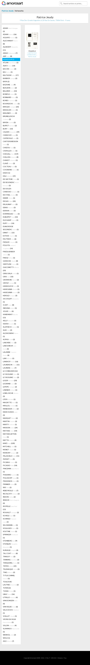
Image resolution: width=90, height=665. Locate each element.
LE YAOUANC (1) (11, 374)
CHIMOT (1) (10, 160)
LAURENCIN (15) (11, 365)
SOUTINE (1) (10, 531)
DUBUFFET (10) (10, 217)
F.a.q (65, 658)
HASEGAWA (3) (11, 292)
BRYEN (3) (9, 122)
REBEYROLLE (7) (10, 491)
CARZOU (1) (9, 148)
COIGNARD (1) (11, 170)
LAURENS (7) (9, 368)
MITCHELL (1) (9, 446)
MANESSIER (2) (11, 409)
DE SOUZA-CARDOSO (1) (11, 190)
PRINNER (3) (9, 484)
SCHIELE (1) (9, 516)
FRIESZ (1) (9, 258)
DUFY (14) (8, 223)
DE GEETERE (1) (11, 179)
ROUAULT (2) (11, 512)
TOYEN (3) (7, 588)
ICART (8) (8, 305)
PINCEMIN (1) (11, 470)
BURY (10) (8, 129)
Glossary (60, 658)
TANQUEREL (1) (11, 563)
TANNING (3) (11, 560)
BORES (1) (10, 100)
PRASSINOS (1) (11, 481)
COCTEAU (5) (10, 167)
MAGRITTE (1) (10, 402)
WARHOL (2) (9, 635)
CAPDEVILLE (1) (10, 138)
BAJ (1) (8, 72)
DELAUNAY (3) (10, 204)
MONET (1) (9, 450)
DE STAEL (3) (10, 195)
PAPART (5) (9, 459)
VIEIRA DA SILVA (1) (9, 620)
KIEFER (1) (9, 324)
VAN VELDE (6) (10, 607)
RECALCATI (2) (11, 494)
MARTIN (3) (10, 421)
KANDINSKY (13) (10, 316)
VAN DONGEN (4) (10, 602)
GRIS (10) (8, 277)
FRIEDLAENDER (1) (9, 253)
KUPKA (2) (9, 339)
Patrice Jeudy (8, 11)
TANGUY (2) (9, 557)
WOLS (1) (6, 638)
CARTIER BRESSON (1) (10, 142)
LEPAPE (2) (10, 387)
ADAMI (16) (9, 34)
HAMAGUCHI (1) (11, 286)
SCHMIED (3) (10, 520)
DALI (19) (9, 176)
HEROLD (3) (10, 296)
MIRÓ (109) (9, 443)
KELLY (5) (9, 321)
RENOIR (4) (11, 501)
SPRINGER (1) (10, 536)
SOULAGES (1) (10, 528)
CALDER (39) (11, 132)
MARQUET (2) (10, 418)
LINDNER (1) (10, 390)
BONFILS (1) (10, 94)
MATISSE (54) (10, 431)
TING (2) (9, 572)
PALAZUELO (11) (11, 456)
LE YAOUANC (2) (11, 377)
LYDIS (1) (9, 399)
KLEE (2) (7, 330)
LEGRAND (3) (10, 384)
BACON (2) (9, 69)
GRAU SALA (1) (11, 273)
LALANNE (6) (10, 353)
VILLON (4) (10, 625)
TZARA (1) (9, 591)
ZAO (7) (8, 641)
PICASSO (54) (10, 465)
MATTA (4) (9, 440)
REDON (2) (9, 497)
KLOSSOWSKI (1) (10, 334)
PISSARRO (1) (11, 475)
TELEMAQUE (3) (11, 569)
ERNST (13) (8, 233)
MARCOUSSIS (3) (10, 413)
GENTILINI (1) (10, 264)
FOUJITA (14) (9, 246)
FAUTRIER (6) (9, 239)
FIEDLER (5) (10, 242)
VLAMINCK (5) (11, 630)
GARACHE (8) (10, 261)
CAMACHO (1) (10, 135)
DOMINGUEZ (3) (11, 214)
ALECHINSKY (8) (10, 42)
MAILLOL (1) (10, 406)
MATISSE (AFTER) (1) (9, 435)
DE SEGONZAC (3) (11, 183)
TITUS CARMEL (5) (9, 576)
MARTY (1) (10, 424)
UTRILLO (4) (10, 597)
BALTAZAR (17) (11, 75)
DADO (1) (6, 173)
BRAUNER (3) (10, 113)
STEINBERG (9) (10, 541)
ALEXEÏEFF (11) (10, 48)
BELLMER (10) (10, 91)
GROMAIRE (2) (11, 280)
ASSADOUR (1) (8, 59)
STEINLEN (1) (10, 545)
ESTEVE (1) (10, 236)
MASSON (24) (10, 428)
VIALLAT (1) (10, 616)
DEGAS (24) (9, 201)
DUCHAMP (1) (10, 220)
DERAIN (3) (9, 211)
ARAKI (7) (10, 53)
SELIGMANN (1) (10, 525)
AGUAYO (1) (10, 37)
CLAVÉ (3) (9, 163)
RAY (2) (7, 487)
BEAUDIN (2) (10, 88)
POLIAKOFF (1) (10, 478)
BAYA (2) (6, 81)
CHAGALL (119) (10, 154)
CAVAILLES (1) (10, 151)
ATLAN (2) (10, 63)
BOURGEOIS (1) (11, 104)
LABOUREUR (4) (10, 347)
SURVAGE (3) (10, 550)
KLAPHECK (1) (11, 327)
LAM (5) (8, 358)
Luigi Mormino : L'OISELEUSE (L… (32, 54)
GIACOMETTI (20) (11, 268)
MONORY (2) (10, 453)
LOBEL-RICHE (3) (10, 394)
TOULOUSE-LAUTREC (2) (11, 583)
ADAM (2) (10, 29)
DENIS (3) (9, 207)
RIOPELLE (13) (10, 507)
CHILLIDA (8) (10, 157)
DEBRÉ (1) (9, 198)
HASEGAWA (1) (11, 289)
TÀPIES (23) (9, 566)
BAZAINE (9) (9, 85)
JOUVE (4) (8, 311)
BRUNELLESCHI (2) (9, 117)
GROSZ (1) (9, 283)
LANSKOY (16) (10, 362)
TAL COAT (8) (10, 553)
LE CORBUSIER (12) (10, 371)
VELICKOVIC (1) (11, 611)
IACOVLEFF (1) (11, 300)
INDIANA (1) (10, 308)
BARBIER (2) (10, 78)
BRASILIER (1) (10, 110)
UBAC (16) (9, 594)
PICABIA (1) (10, 462)
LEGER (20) (10, 380)
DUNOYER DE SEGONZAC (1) (11, 227)
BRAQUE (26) (11, 107)
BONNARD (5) (10, 97)
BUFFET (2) (10, 126)
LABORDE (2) (9, 343)
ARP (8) (7, 56)
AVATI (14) (9, 66)
